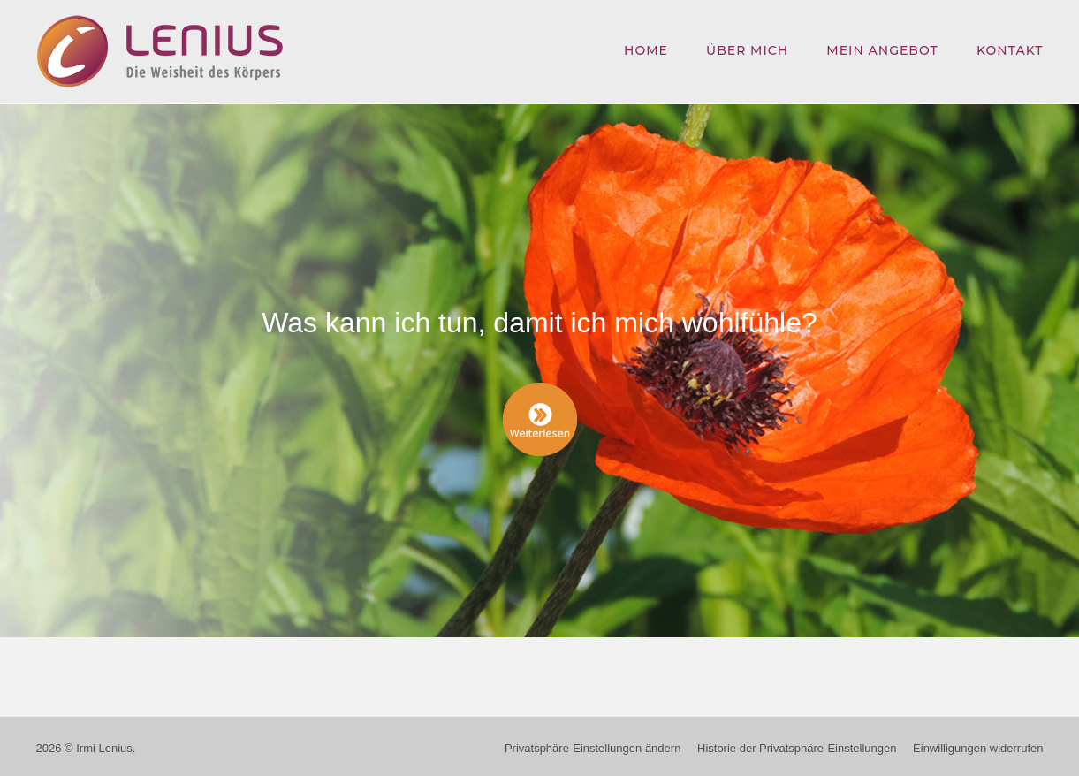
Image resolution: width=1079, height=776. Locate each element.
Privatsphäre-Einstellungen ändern (592, 742)
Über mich (747, 50)
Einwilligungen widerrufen (978, 742)
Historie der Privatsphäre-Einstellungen (796, 742)
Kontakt (1010, 50)
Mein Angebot (882, 50)
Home (646, 50)
